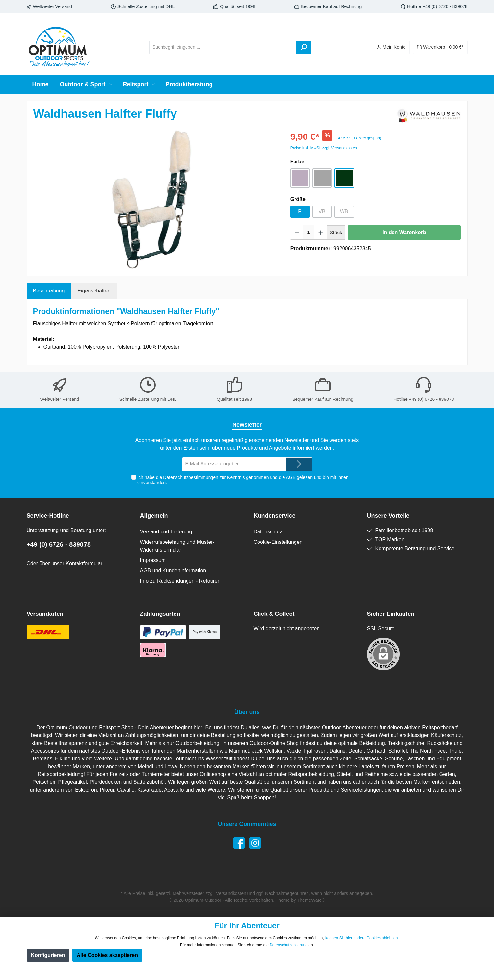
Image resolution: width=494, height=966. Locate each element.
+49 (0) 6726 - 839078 (59, 544)
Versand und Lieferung (166, 531)
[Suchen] (303, 47)
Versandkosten (231, 893)
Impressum (153, 560)
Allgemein (154, 515)
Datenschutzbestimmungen (190, 477)
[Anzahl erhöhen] (320, 232)
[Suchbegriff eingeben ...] (222, 47)
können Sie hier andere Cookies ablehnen (361, 938)
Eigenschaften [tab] (94, 290)
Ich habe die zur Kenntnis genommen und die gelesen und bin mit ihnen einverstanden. (242, 480)
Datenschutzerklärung (288, 945)
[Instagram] (255, 843)
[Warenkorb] (440, 47)
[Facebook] (239, 843)
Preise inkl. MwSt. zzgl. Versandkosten (323, 148)
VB (322, 211)
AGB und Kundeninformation (173, 570)
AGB (290, 477)
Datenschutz (268, 531)
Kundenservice (274, 515)
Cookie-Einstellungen (278, 542)
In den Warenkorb (404, 232)
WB (344, 211)
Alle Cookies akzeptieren (107, 955)
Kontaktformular (84, 563)
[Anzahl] (308, 232)
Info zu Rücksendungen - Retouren (180, 581)
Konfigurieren (48, 955)
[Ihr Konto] (391, 47)
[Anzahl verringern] (297, 232)
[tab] (49, 291)
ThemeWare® (311, 900)
